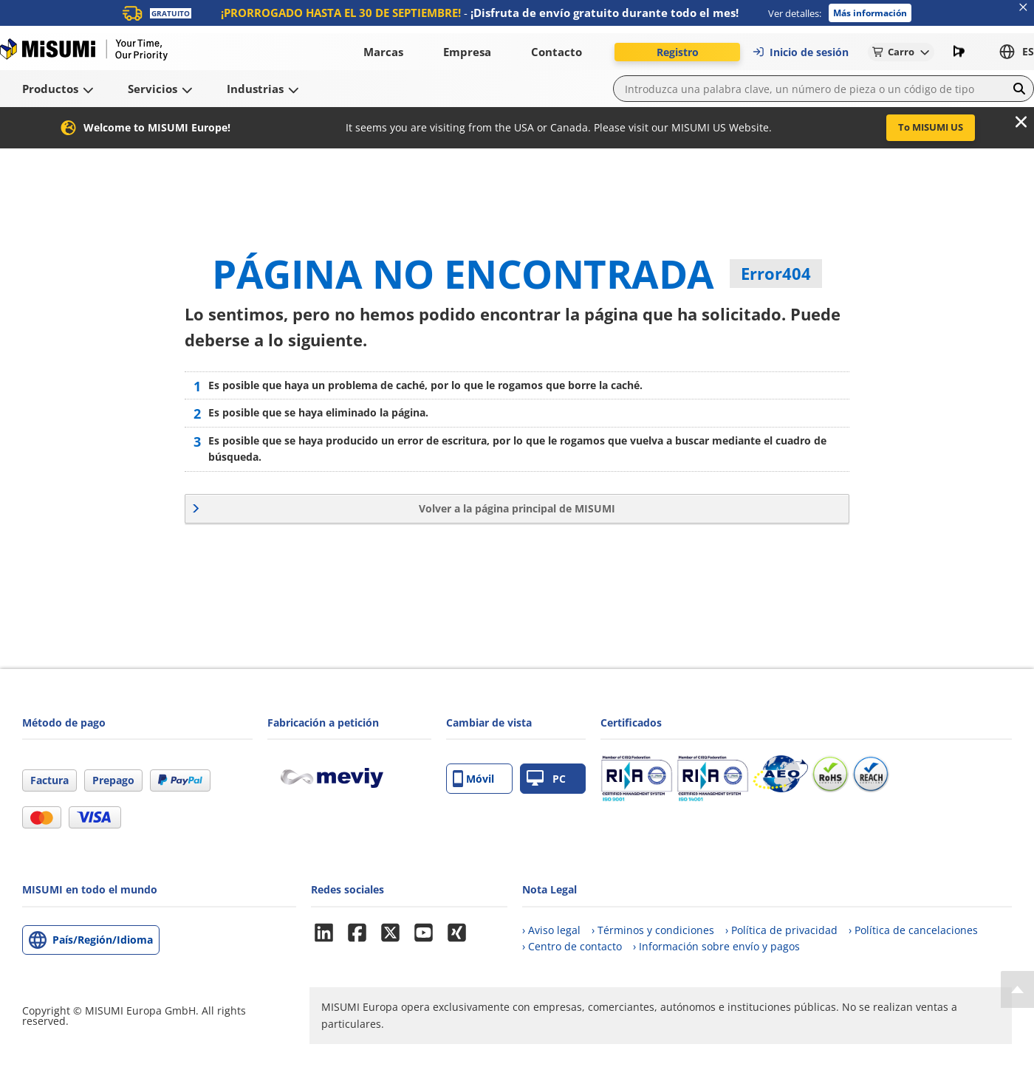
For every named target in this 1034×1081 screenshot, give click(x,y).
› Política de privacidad (781, 930)
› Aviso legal (551, 930)
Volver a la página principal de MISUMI (517, 508)
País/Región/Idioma (102, 940)
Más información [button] (870, 13)
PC (546, 778)
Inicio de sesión (800, 52)
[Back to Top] (1017, 989)
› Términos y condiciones (653, 930)
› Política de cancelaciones (913, 930)
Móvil (473, 778)
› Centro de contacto (572, 946)
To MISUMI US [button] (930, 127)
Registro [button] (678, 52)
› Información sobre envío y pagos (716, 946)
